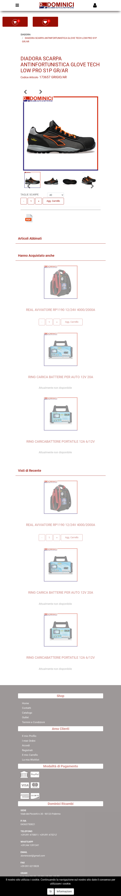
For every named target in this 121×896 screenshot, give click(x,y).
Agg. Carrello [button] (53, 201)
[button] (26, 91)
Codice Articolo (29, 78)
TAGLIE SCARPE (30, 194)
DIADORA (26, 34)
